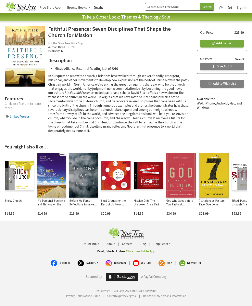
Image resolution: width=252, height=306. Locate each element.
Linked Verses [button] (20, 116)
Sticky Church (13, 201)
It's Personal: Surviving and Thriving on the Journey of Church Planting (51, 206)
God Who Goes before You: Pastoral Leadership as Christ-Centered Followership (180, 206)
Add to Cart (222, 43)
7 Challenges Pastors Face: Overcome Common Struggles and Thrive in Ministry (213, 206)
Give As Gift (222, 66)
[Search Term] (172, 7)
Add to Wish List (222, 83)
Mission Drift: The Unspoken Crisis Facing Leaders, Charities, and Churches (148, 206)
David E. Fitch (66, 47)
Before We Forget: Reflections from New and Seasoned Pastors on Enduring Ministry (83, 206)
